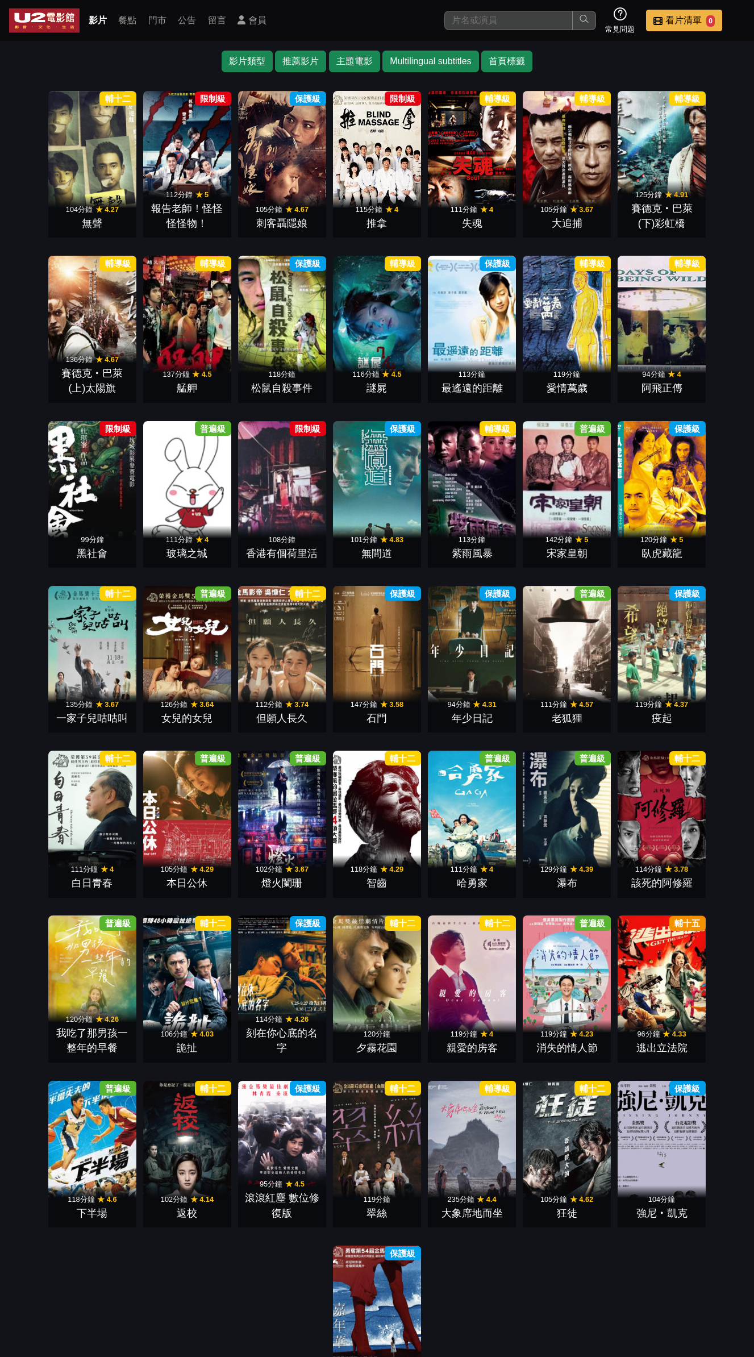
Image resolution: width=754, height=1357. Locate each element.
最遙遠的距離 (331, 378)
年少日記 (147, 699)
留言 (217, 20)
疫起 (331, 699)
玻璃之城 (698, 378)
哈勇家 (55, 859)
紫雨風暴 (239, 538)
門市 (157, 20)
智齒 (699, 699)
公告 (187, 20)
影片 (98, 20)
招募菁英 (605, 1276)
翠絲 (515, 1019)
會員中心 (716, 1276)
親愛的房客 (698, 859)
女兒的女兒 (606, 538)
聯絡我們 (549, 1276)
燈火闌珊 (606, 699)
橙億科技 (395, 1342)
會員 (252, 20)
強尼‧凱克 (331, 1179)
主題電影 (354, 61)
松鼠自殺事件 (147, 378)
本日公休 (514, 699)
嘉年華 (422, 1179)
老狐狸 (239, 699)
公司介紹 (661, 1276)
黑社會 (606, 378)
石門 (55, 699)
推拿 (331, 218)
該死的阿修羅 (239, 859)
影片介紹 (327, 1276)
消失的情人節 (55, 1019)
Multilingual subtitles (430, 61)
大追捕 (514, 218)
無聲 (55, 218)
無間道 (147, 538)
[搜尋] (508, 20)
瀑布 (147, 859)
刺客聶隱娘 (239, 218)
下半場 (239, 1019)
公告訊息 (494, 1276)
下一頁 (377, 1222)
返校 (331, 1019)
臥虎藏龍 (422, 538)
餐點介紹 (382, 1276)
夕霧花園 (606, 859)
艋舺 (55, 378)
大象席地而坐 (607, 1019)
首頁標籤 (507, 61)
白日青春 (422, 699)
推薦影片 (300, 61)
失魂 (423, 218)
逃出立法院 (147, 1019)
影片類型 (247, 61)
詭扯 (423, 859)
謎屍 (239, 378)
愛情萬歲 (422, 378)
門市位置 (438, 1276)
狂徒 (699, 1019)
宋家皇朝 (331, 538)
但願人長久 (698, 538)
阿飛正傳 (514, 378)
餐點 (127, 20)
